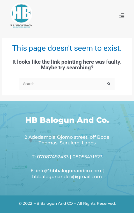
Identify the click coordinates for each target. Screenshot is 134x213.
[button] (121, 16)
